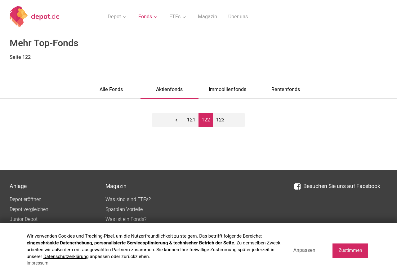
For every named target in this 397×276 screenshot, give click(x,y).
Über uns (238, 16)
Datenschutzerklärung (66, 256)
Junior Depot (24, 219)
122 (206, 120)
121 (191, 120)
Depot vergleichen (29, 209)
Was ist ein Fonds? (125, 219)
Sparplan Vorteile (124, 209)
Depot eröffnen (26, 199)
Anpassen (304, 250)
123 (220, 120)
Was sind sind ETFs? (128, 199)
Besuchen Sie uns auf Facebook (337, 186)
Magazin (207, 16)
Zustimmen (350, 250)
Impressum (37, 263)
